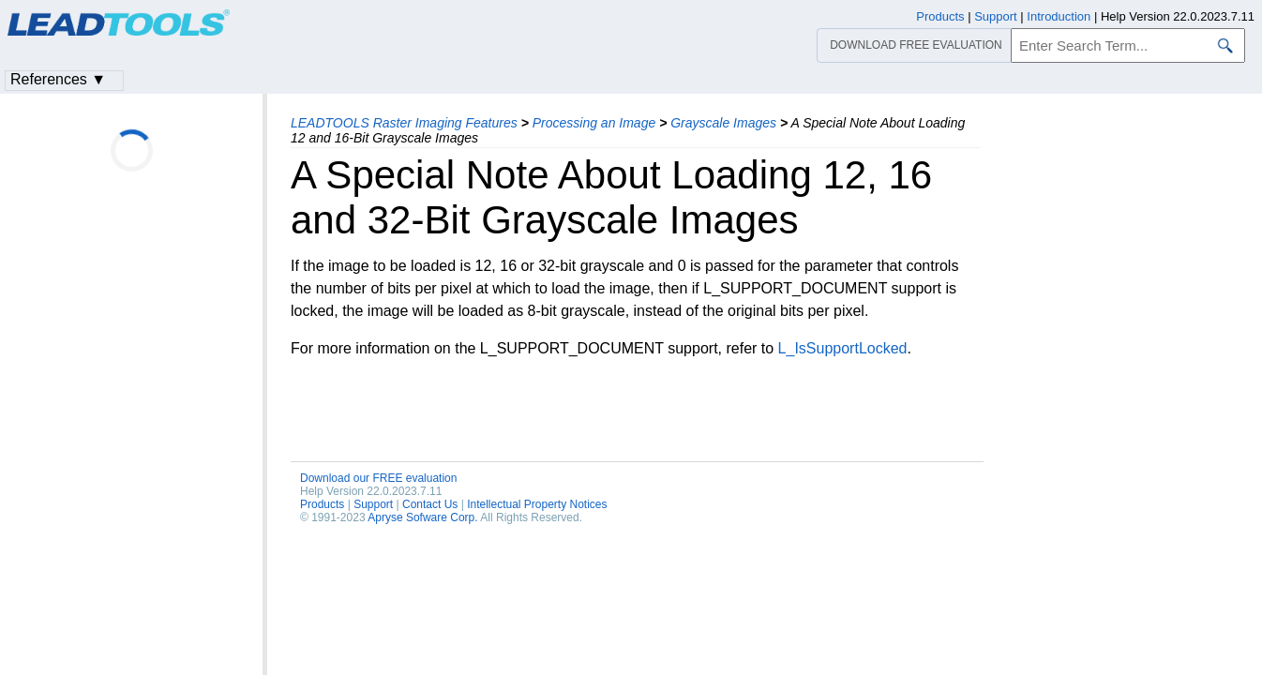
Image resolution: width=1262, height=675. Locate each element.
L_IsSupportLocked (843, 348)
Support (373, 504)
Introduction (1058, 16)
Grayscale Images (723, 122)
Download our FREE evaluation (378, 478)
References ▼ (58, 79)
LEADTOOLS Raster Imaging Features (404, 122)
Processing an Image (594, 122)
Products (322, 504)
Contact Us (430, 504)
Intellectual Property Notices (537, 504)
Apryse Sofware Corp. (422, 517)
